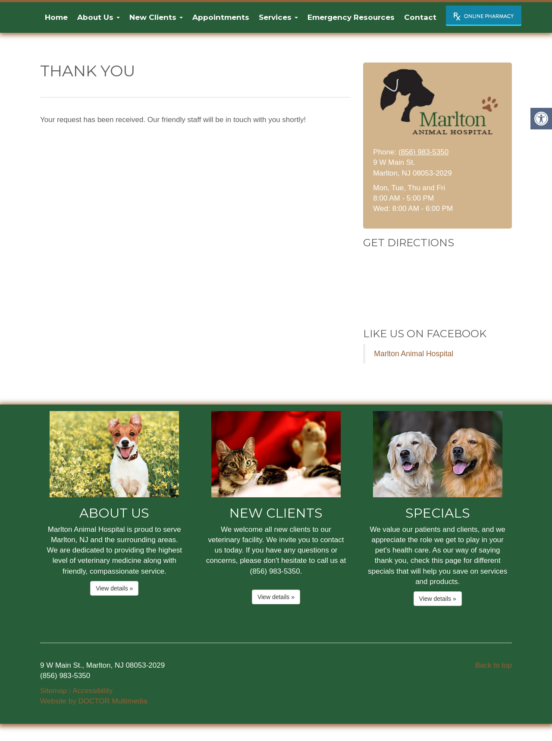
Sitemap (53, 691)
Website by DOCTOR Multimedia (93, 701)
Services (278, 17)
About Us (98, 17)
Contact (420, 17)
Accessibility (92, 691)
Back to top (493, 665)
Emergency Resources (351, 17)
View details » (114, 588)
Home (56, 17)
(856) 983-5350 (423, 152)
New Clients (156, 17)
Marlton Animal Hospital (413, 353)
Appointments (220, 17)
